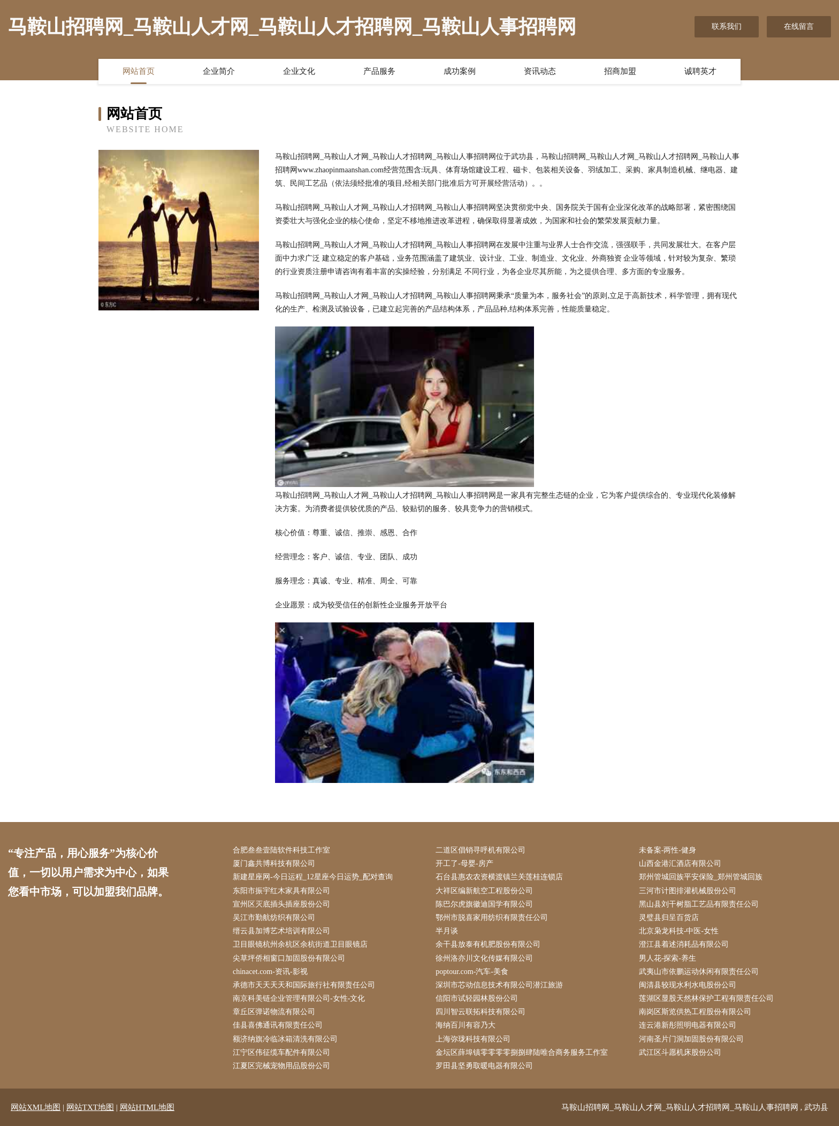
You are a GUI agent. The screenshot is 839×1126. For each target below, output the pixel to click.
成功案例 (460, 71)
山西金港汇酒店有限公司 (680, 863)
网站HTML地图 (147, 1107)
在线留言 (799, 26)
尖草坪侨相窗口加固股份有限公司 (289, 958)
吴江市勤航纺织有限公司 (274, 918)
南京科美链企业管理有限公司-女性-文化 (299, 998)
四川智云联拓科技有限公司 (480, 1012)
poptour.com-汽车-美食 (472, 972)
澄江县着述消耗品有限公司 (684, 944)
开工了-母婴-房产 (464, 863)
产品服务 (379, 71)
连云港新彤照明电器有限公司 (687, 1025)
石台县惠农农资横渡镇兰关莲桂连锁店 (499, 877)
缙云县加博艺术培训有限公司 (281, 931)
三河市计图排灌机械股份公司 (687, 891)
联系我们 (727, 26)
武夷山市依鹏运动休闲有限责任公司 (699, 972)
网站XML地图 (35, 1107)
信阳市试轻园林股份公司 (477, 998)
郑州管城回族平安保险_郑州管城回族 (700, 877)
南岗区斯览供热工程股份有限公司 (695, 1012)
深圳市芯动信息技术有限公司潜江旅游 (499, 985)
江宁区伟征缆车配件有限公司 (281, 1052)
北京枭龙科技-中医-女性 (679, 931)
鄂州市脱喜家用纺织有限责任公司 (492, 918)
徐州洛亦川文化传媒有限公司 (484, 958)
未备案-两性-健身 (667, 850)
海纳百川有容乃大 (465, 1025)
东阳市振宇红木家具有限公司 (281, 891)
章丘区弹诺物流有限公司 (274, 1012)
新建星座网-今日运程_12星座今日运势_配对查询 (313, 877)
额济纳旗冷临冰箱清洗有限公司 (285, 1039)
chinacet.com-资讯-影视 (270, 972)
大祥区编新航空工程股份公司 (484, 891)
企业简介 (219, 71)
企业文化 (299, 71)
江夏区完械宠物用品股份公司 (281, 1066)
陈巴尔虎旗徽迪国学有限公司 (484, 904)
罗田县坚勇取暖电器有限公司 (484, 1066)
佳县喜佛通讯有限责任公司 (278, 1025)
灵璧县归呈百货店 (669, 918)
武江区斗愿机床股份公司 (680, 1052)
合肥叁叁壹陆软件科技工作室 (281, 850)
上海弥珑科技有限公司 (473, 1039)
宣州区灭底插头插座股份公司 (281, 904)
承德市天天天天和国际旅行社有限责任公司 (304, 985)
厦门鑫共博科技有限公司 (274, 863)
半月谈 (447, 931)
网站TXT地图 (90, 1107)
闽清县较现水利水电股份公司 (687, 985)
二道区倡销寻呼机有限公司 (480, 850)
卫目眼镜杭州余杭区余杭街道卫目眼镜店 (300, 944)
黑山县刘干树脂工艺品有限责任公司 (699, 904)
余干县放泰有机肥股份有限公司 (488, 944)
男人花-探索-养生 (667, 958)
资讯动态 (540, 71)
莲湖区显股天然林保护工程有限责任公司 (706, 998)
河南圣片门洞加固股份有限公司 (691, 1039)
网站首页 (139, 71)
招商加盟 (620, 71)
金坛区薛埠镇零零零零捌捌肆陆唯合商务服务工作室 (522, 1052)
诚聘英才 (700, 71)
